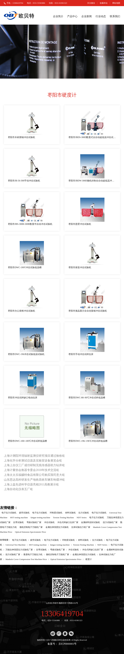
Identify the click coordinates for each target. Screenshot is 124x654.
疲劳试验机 (24, 512)
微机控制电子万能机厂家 (31, 527)
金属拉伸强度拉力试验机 (57, 527)
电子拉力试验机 (9, 512)
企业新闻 (86, 16)
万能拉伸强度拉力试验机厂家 (19, 549)
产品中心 (72, 16)
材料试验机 (70, 512)
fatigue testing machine (40, 517)
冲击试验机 (49, 522)
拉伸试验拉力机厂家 (80, 527)
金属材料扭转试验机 (90, 522)
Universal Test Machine (15, 544)
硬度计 (88, 559)
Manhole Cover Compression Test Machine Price (26, 559)
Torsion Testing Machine (63, 517)
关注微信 (91, 3)
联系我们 (115, 16)
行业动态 (101, 16)
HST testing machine (19, 517)
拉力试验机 (83, 512)
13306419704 (62, 613)
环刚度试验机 (56, 512)
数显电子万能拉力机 (33, 554)
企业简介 (58, 16)
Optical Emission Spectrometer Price (30, 532)
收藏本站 (104, 3)
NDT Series (82, 517)
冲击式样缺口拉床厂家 (67, 522)
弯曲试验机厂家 (34, 522)
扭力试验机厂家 (110, 522)
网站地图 (116, 3)
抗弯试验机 (18, 522)
